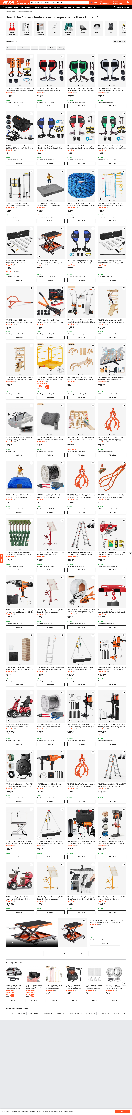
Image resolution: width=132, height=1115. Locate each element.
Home (7, 11)
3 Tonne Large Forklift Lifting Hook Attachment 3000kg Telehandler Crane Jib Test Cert (111, 612)
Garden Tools (28, 11)
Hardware (54, 32)
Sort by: (116, 41)
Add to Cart (19, 106)
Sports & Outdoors (26, 33)
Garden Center (20, 11)
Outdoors (12, 11)
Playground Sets (68, 33)
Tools (110, 32)
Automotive (125, 32)
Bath (96, 32)
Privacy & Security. (68, 1111)
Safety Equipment (12, 33)
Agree (122, 1111)
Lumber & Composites (40, 33)
